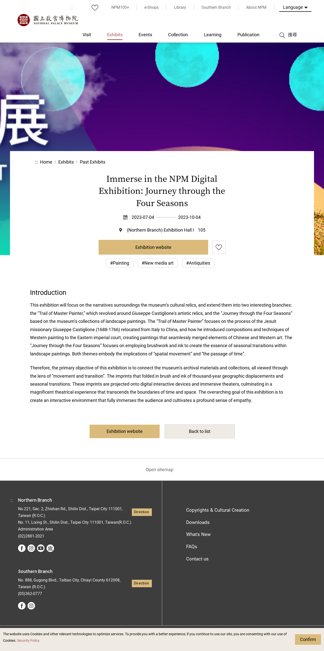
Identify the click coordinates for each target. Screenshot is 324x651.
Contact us (197, 559)
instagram (31, 548)
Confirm (308, 639)
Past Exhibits (92, 162)
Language (293, 7)
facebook (22, 548)
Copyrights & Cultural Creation (217, 510)
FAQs (191, 546)
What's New (198, 534)
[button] (251, 162)
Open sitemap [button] (159, 469)
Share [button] (234, 162)
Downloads (198, 522)
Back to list (199, 431)
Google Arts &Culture (50, 548)
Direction (141, 512)
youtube (41, 548)
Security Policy (28, 640)
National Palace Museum (47, 20)
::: (71, 7)
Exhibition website (153, 247)
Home (46, 162)
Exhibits (66, 162)
